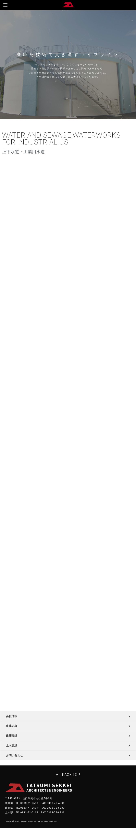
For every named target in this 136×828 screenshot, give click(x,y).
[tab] (68, 716)
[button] (68, 775)
